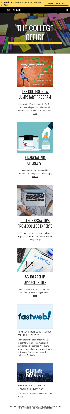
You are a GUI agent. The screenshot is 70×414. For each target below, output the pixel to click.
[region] (35, 3)
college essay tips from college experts (35, 223)
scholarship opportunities (35, 279)
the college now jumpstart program (35, 94)
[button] (2, 10)
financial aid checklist (35, 160)
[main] (35, 33)
